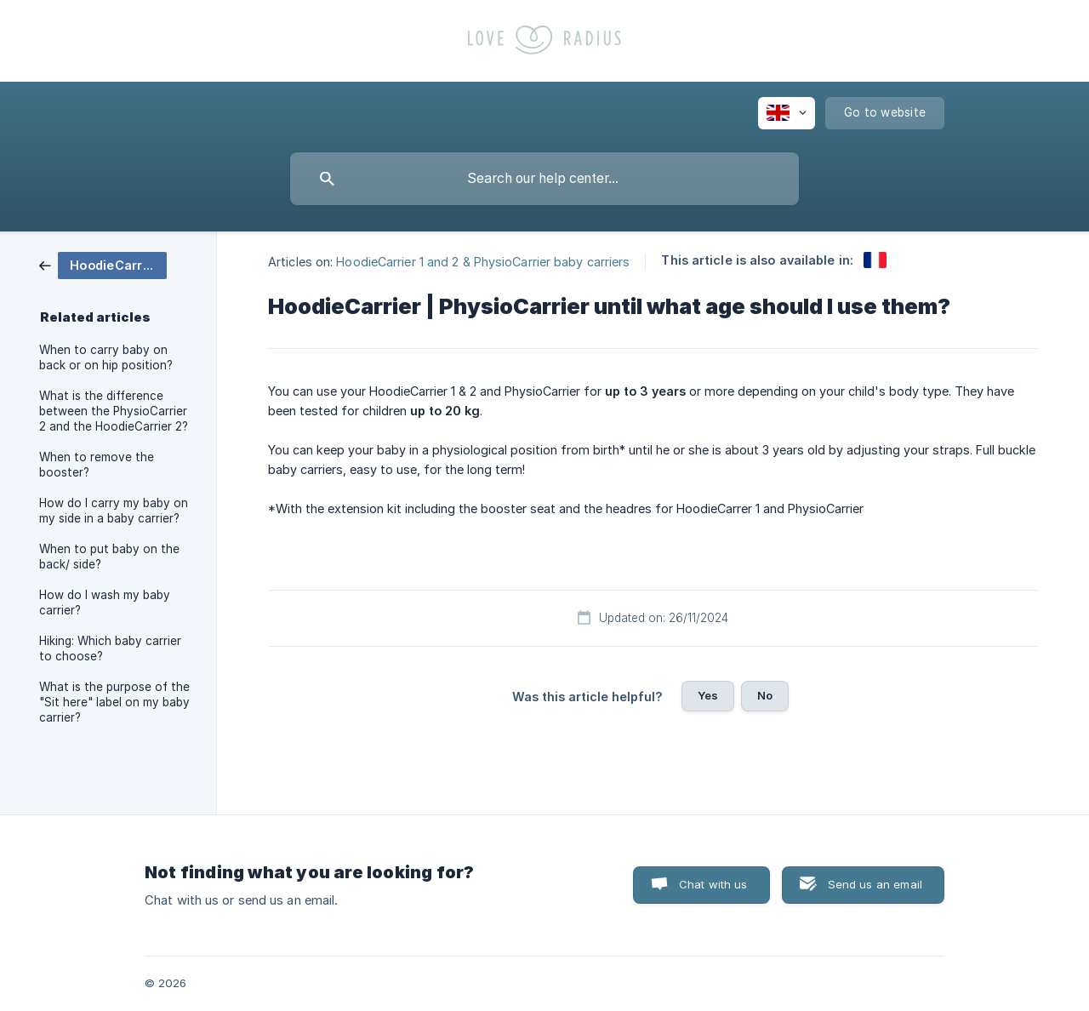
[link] (103, 264)
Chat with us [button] (713, 884)
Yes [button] (708, 695)
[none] (786, 113)
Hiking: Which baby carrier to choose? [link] (110, 648)
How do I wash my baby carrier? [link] (104, 602)
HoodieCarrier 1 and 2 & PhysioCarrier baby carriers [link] (483, 261)
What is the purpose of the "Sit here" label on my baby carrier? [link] (114, 702)
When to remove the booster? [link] (96, 464)
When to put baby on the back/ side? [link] (109, 556)
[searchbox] (544, 178)
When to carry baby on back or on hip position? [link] (106, 357)
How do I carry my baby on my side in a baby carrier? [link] (113, 510)
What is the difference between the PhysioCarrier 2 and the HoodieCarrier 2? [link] (113, 411)
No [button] (765, 695)
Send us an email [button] (875, 884)
